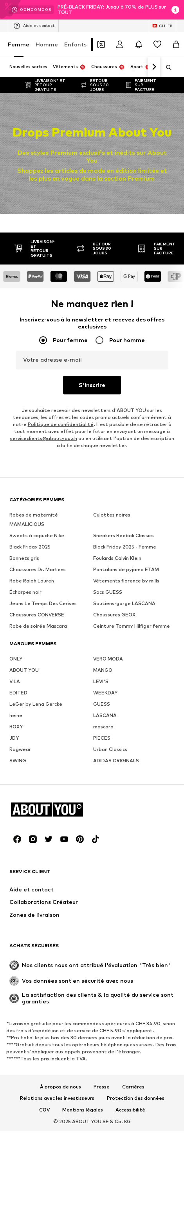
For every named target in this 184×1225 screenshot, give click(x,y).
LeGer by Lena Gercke (35, 704)
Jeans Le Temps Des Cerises (43, 603)
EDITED (18, 693)
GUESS (101, 704)
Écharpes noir (25, 592)
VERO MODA (108, 659)
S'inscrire (92, 385)
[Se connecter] (119, 44)
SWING (17, 760)
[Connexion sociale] (17, 839)
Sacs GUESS (107, 592)
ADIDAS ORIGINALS (116, 760)
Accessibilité (130, 1110)
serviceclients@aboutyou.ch (43, 438)
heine (15, 715)
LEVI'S (100, 681)
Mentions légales (82, 1110)
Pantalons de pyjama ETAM (126, 569)
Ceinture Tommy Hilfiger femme (131, 626)
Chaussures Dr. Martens (37, 569)
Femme (18, 44)
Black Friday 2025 (30, 547)
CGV (44, 1110)
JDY (14, 738)
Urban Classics (110, 749)
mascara (103, 727)
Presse (102, 1087)
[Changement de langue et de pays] (162, 26)
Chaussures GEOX (114, 615)
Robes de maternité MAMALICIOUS (33, 519)
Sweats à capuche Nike (36, 535)
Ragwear (20, 749)
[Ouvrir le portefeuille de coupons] (101, 44)
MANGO (102, 670)
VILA (14, 681)
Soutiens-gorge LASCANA (124, 603)
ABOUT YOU (24, 670)
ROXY (16, 727)
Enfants (75, 44)
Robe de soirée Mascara (38, 626)
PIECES (101, 738)
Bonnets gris (24, 558)
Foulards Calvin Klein (117, 558)
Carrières (133, 1087)
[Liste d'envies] (157, 44)
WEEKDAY (105, 693)
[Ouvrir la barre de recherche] (166, 67)
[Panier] (176, 44)
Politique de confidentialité (61, 424)
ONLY (15, 659)
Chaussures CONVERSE (36, 615)
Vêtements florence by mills (126, 581)
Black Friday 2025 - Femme (124, 547)
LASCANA (105, 715)
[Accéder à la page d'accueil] (52, 809)
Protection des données (135, 1098)
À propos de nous (60, 1087)
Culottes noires (111, 515)
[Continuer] (154, 67)
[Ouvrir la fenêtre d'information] (175, 10)
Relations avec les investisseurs (57, 1098)
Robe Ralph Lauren (31, 581)
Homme (47, 44)
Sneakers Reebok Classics (123, 535)
